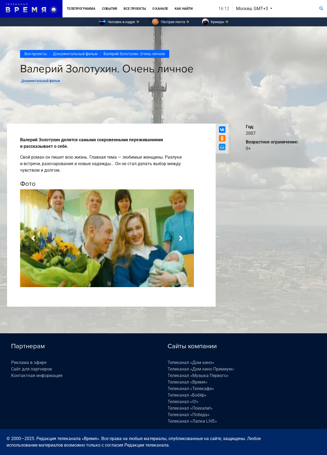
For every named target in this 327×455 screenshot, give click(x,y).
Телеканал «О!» (183, 401)
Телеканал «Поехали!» (190, 408)
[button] (33, 238)
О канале (160, 9)
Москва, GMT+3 (252, 8)
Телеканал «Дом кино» (191, 362)
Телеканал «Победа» (189, 414)
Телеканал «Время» (187, 382)
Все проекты (135, 9)
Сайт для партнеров (31, 369)
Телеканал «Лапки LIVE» (192, 421)
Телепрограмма (81, 9)
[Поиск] (321, 9)
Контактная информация (36, 375)
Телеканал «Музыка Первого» (198, 375)
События (109, 9)
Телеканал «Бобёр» (187, 395)
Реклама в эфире (28, 362)
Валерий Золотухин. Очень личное (134, 54)
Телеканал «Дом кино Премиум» (201, 369)
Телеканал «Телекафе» (191, 388)
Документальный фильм (75, 54)
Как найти (184, 9)
